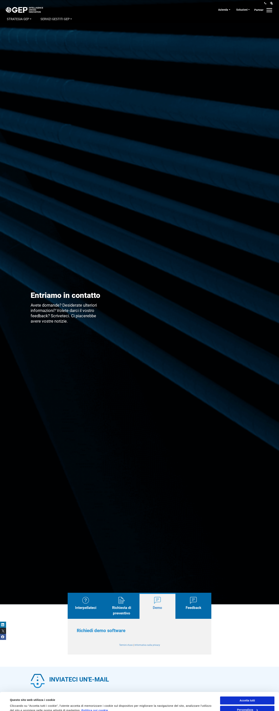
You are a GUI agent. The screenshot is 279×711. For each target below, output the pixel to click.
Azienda (223, 9)
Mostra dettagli (20, 703)
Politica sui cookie (94, 693)
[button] (271, 3)
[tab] (86, 606)
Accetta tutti (247, 683)
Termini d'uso (126, 645)
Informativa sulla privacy (147, 645)
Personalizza (247, 692)
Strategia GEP (18, 19)
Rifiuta (247, 701)
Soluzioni (242, 9)
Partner (258, 9)
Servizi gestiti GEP (55, 19)
